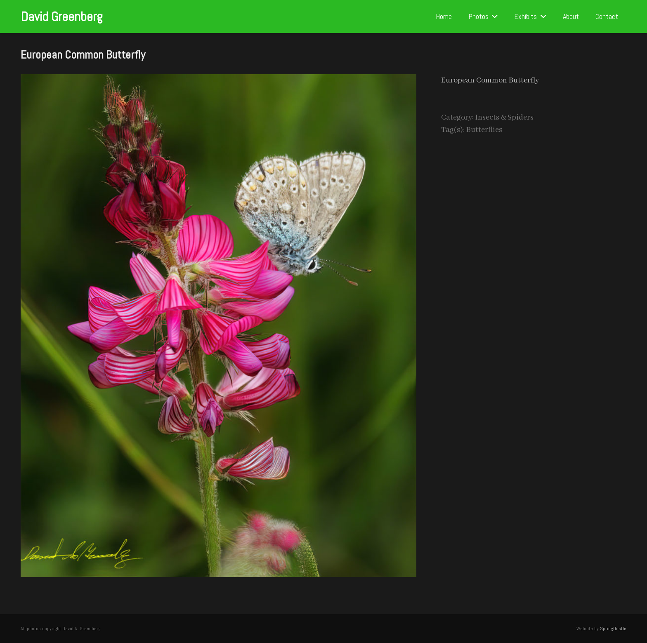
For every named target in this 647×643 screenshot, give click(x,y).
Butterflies (484, 130)
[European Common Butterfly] (218, 80)
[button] (493, 16)
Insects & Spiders (504, 117)
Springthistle (613, 628)
